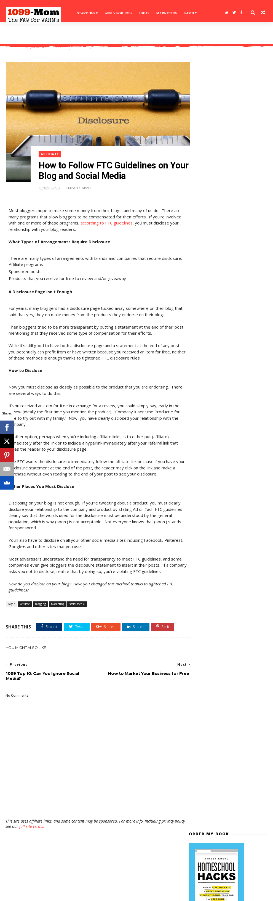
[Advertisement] (93, 819)
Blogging (40, 607)
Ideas (145, 13)
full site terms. (43, 843)
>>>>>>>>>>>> (207, 346)
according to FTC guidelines (123, 214)
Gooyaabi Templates (87, 894)
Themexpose (34, 894)
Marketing (167, 13)
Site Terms (19, 35)
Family (191, 13)
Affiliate (52, 144)
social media (76, 607)
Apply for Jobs (119, 13)
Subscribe (228, 236)
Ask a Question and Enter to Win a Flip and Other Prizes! (241, 384)
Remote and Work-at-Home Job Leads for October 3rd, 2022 (240, 457)
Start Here (88, 13)
